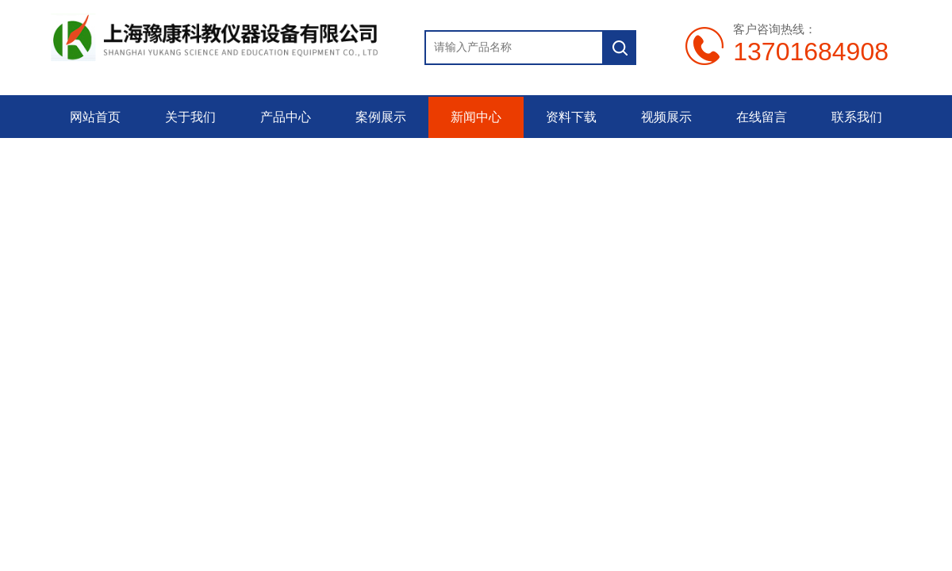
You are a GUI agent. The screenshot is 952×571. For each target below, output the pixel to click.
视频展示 (666, 117)
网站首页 (95, 117)
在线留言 (761, 117)
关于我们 (190, 117)
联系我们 (856, 117)
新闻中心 (476, 117)
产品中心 (285, 117)
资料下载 (571, 117)
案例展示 (380, 117)
